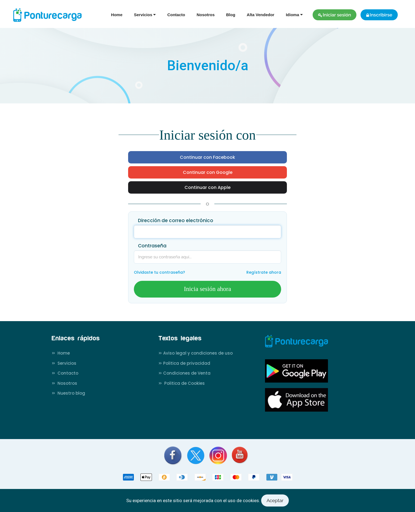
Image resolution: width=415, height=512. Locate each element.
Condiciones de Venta (184, 373)
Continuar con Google (207, 172)
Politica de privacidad (184, 363)
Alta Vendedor (260, 14)
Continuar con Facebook (207, 157)
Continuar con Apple (207, 188)
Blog (230, 14)
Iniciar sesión (334, 15)
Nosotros (206, 14)
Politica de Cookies (181, 383)
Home (117, 14)
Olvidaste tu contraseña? (159, 272)
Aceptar (275, 500)
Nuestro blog (68, 393)
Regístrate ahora (263, 272)
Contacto (176, 14)
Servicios (63, 363)
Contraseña (152, 245)
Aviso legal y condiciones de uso (195, 353)
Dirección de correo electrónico (175, 220)
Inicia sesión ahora (207, 288)
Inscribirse (379, 15)
